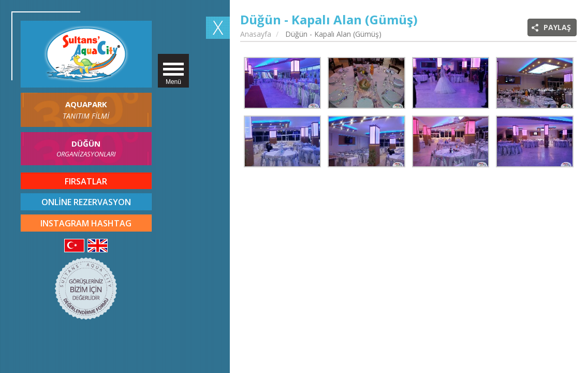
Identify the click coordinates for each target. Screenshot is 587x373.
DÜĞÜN (86, 149)
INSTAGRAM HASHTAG (85, 223)
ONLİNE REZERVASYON (86, 202)
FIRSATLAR (86, 181)
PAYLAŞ (557, 27)
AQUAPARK (86, 110)
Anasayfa (255, 34)
